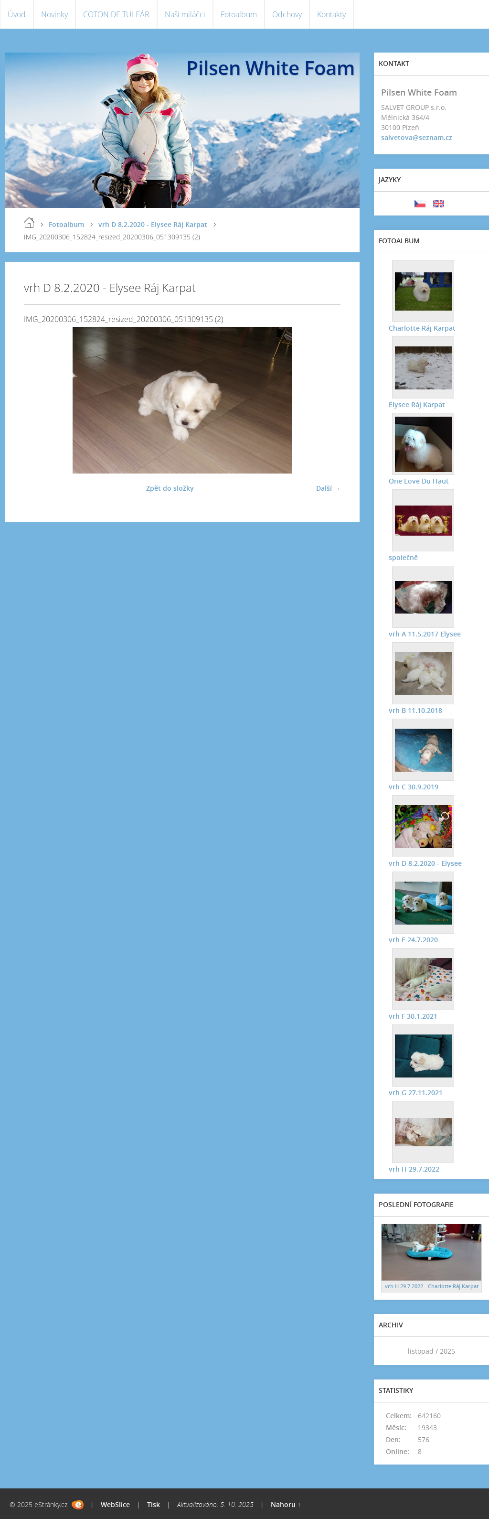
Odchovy (287, 14)
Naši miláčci (185, 14)
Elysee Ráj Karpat (416, 404)
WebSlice (115, 1504)
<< (391, 1351)
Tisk (153, 1504)
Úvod (17, 14)
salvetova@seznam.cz (416, 137)
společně (402, 556)
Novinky (54, 14)
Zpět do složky (170, 488)
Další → (328, 488)
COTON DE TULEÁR (116, 14)
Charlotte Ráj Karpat (421, 327)
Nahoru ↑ (286, 1504)
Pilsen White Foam (270, 67)
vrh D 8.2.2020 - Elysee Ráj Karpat (152, 224)
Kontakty (331, 14)
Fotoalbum (239, 14)
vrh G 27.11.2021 (415, 1092)
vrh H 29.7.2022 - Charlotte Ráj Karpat (431, 1286)
